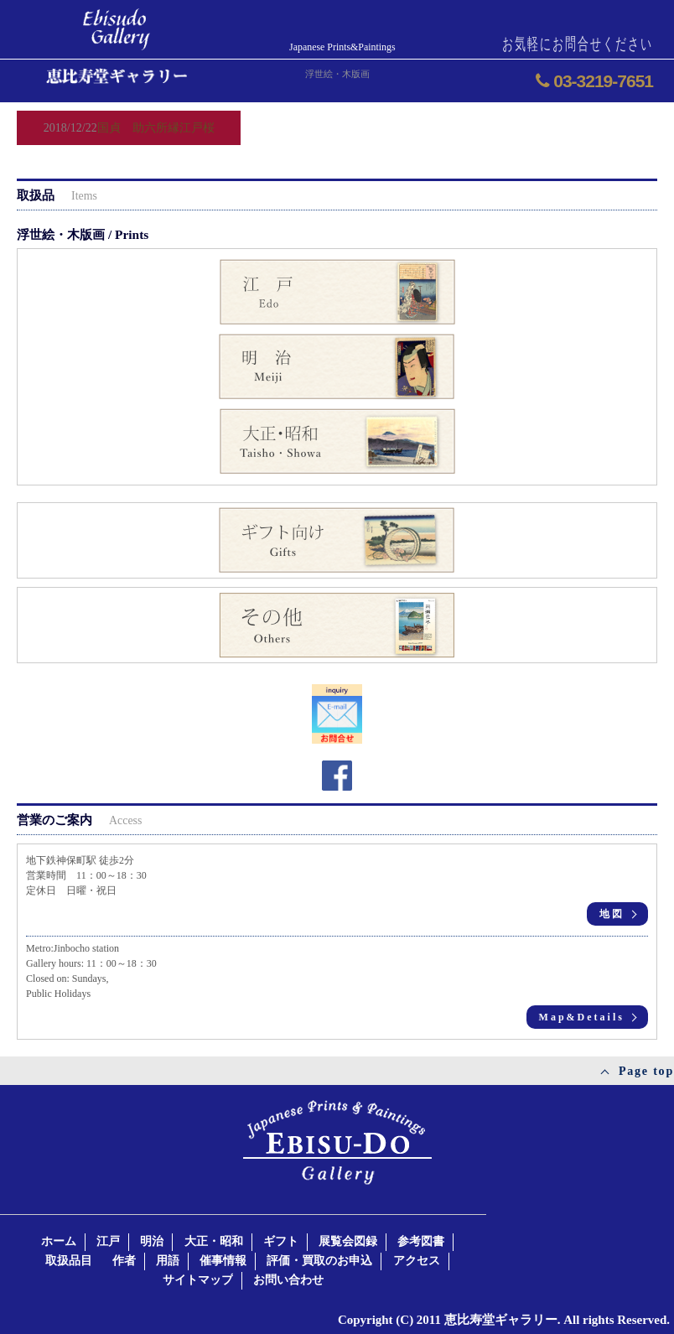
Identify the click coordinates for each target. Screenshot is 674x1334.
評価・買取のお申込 (319, 1260)
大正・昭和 (213, 1241)
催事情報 (223, 1260)
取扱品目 (68, 1260)
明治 (151, 1241)
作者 (124, 1260)
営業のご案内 (79, 819)
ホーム (58, 1241)
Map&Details (582, 1017)
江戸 (108, 1241)
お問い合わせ (288, 1280)
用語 (167, 1260)
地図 (612, 914)
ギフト (280, 1241)
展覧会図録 (348, 1241)
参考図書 (420, 1241)
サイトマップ (198, 1280)
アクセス (416, 1260)
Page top (646, 1071)
